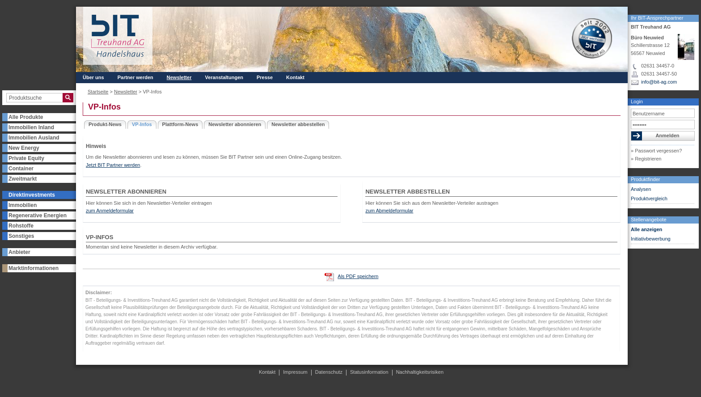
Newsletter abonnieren (234, 124)
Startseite (98, 91)
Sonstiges (21, 236)
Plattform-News (180, 124)
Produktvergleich (649, 198)
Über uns (93, 77)
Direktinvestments (31, 195)
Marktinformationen (33, 268)
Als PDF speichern (358, 276)
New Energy (23, 148)
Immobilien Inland (31, 127)
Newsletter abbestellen (298, 124)
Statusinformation (369, 372)
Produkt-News (105, 124)
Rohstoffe (21, 226)
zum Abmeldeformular (389, 210)
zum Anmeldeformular (110, 210)
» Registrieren (646, 158)
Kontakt (295, 77)
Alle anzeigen (646, 229)
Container (21, 168)
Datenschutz (328, 372)
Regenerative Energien (37, 215)
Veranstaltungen (224, 77)
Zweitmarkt (22, 179)
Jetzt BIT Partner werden (113, 165)
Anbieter (19, 252)
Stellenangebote (649, 219)
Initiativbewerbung (651, 238)
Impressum (295, 372)
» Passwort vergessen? (656, 150)
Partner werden (135, 77)
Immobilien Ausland (33, 138)
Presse (265, 77)
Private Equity (26, 158)
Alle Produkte (25, 117)
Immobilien (22, 205)
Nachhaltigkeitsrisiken (419, 372)
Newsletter (179, 77)
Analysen (641, 189)
